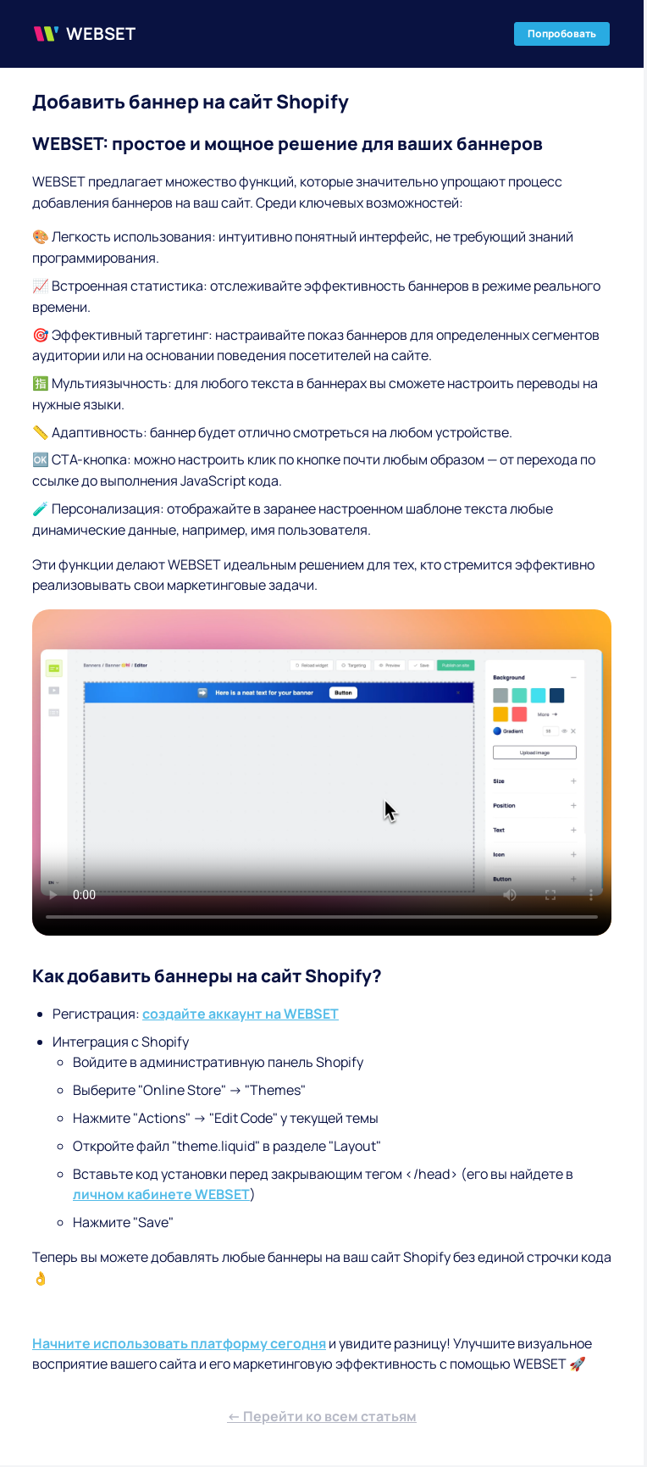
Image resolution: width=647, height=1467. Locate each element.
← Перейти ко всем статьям (322, 1416)
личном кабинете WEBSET (161, 1194)
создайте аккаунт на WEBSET (240, 1013)
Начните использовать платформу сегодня (179, 1343)
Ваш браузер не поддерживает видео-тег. (321, 772)
